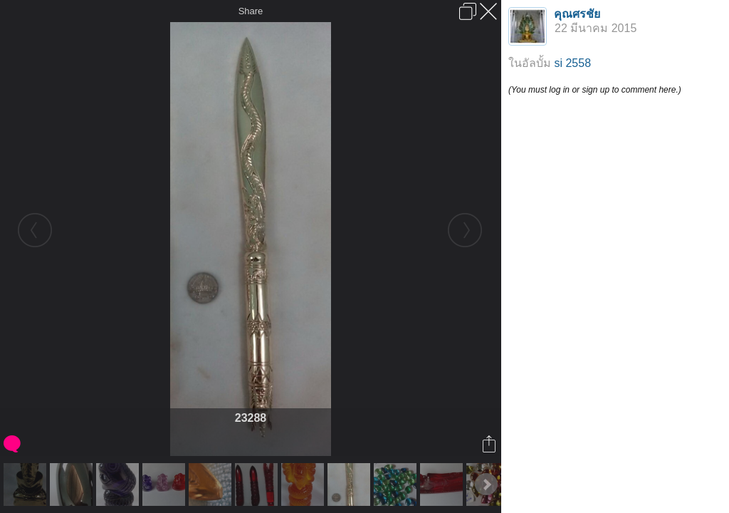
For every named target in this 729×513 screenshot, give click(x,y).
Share (250, 11)
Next (486, 484)
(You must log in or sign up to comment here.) (594, 90)
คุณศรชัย (577, 14)
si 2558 (572, 63)
